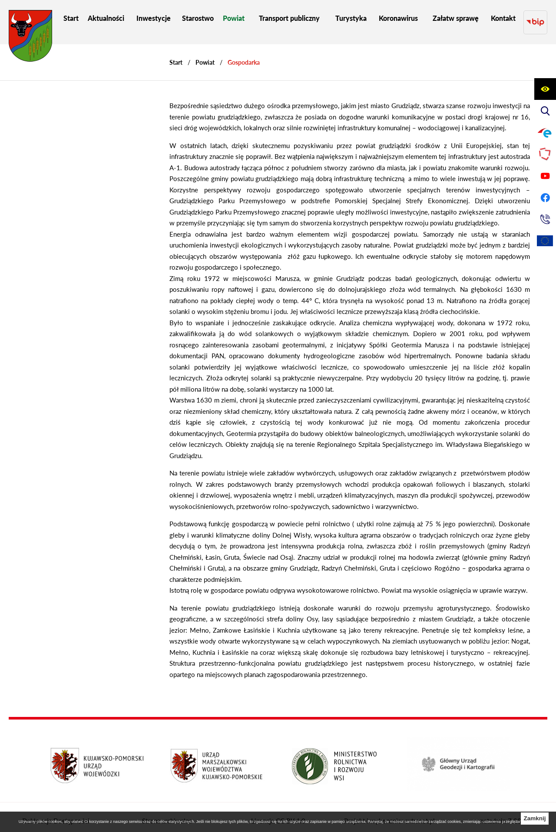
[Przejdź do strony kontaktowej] (545, 219)
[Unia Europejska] (545, 241)
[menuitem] (71, 18)
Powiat (205, 54)
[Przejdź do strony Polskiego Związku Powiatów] (545, 154)
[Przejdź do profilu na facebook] (545, 197)
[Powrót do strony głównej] (175, 54)
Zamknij (534, 818)
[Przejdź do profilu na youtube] (545, 176)
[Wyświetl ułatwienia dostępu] (545, 89)
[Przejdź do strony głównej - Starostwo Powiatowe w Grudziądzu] (30, 38)
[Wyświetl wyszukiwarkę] (545, 111)
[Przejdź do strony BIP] (535, 18)
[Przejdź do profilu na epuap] (545, 132)
